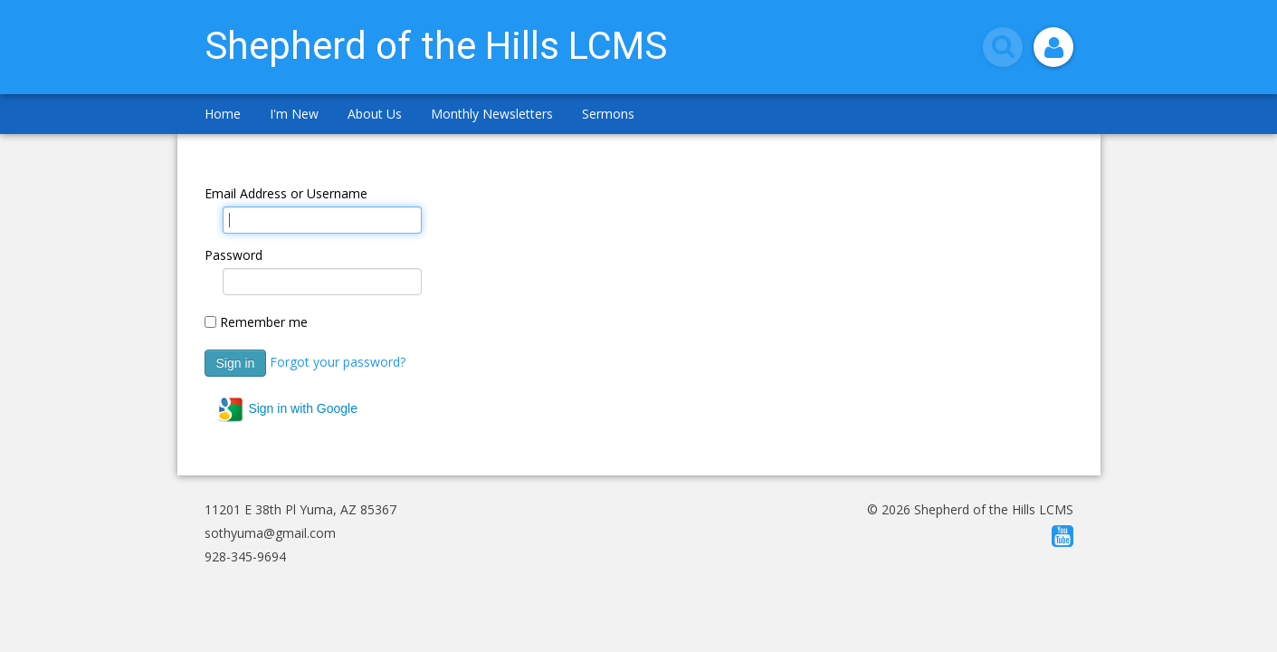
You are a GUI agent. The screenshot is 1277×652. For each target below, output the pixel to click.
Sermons (608, 113)
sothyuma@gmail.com (270, 533)
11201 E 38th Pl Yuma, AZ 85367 (300, 509)
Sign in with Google (287, 409)
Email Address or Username (286, 193)
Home (223, 113)
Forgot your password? (337, 360)
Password (233, 255)
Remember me (264, 322)
